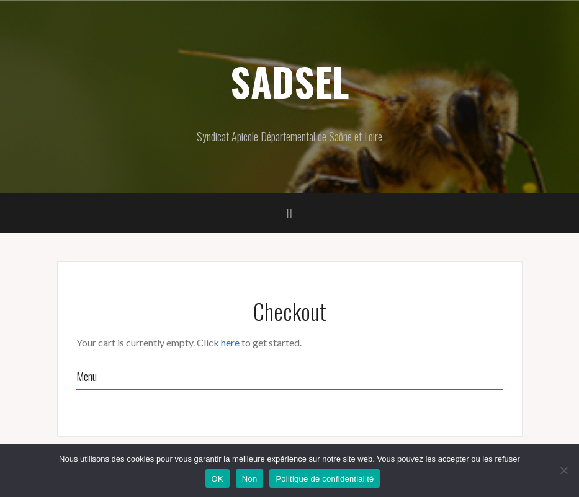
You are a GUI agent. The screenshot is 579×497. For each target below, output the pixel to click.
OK (217, 478)
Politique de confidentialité (325, 478)
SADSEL (289, 81)
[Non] (563, 470)
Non (250, 478)
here (230, 342)
